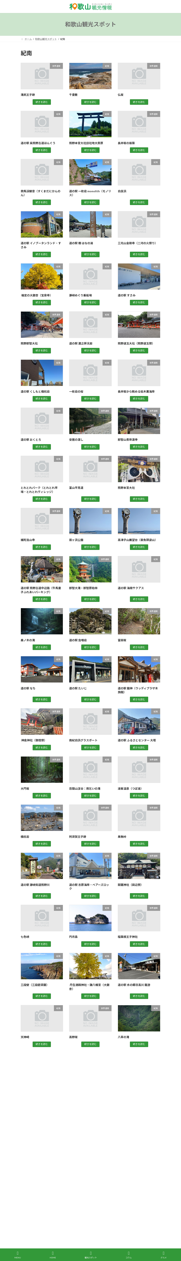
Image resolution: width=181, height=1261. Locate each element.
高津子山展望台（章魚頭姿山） (137, 540)
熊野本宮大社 (126, 487)
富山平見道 (76, 487)
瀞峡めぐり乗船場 (80, 295)
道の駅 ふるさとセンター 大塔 (137, 740)
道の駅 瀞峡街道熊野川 (35, 884)
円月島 (73, 936)
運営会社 (77, 1210)
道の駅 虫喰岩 (78, 640)
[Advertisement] (91, 1099)
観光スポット (30, 1174)
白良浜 (122, 191)
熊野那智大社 (29, 343)
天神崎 (25, 1037)
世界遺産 (28, 1145)
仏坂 (120, 94)
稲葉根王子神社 (128, 936)
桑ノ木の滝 (28, 640)
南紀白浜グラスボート (83, 740)
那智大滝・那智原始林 (83, 588)
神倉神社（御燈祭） (34, 740)
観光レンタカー (33, 1210)
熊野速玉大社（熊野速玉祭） (136, 343)
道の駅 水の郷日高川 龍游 (134, 985)
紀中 (25, 1152)
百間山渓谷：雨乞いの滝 (84, 788)
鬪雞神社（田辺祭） (130, 884)
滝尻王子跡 (28, 94)
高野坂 (73, 1037)
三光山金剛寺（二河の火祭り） (137, 243)
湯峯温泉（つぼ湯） (130, 788)
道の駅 (26, 1188)
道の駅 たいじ (78, 688)
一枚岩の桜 (76, 391)
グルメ (164, 1255)
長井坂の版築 (126, 143)
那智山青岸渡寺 (128, 439)
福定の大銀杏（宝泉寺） (36, 295)
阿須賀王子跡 (77, 836)
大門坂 (25, 788)
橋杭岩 (25, 836)
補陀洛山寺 (28, 540)
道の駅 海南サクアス (131, 588)
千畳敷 (73, 94)
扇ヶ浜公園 (76, 540)
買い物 (26, 1181)
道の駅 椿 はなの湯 (81, 243)
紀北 (25, 1159)
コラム (129, 1255)
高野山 (26, 1196)
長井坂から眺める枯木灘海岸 (136, 391)
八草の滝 (123, 1037)
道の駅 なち (28, 688)
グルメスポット (31, 1137)
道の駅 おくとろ (31, 439)
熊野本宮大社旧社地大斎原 (86, 143)
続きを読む (42, 102)
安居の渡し (76, 439)
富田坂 (122, 640)
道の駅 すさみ (126, 295)
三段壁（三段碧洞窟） (35, 985)
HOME (53, 1255)
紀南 (25, 1166)
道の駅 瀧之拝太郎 (80, 343)
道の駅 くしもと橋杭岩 (35, 391)
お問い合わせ (56, 1210)
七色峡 (25, 936)
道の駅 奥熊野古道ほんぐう (38, 143)
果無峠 (122, 836)
